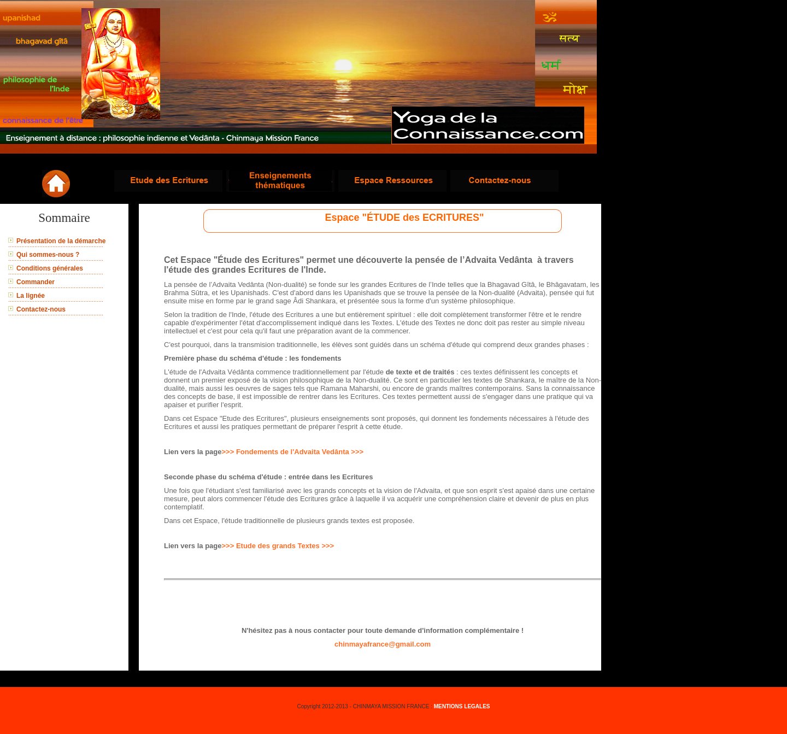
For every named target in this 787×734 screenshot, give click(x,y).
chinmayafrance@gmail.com (382, 644)
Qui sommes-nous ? (47, 255)
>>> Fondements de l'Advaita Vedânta (286, 452)
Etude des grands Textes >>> (285, 546)
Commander (35, 282)
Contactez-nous (41, 309)
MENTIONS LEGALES (462, 706)
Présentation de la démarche (60, 241)
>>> (357, 452)
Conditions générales (49, 268)
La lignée (30, 296)
